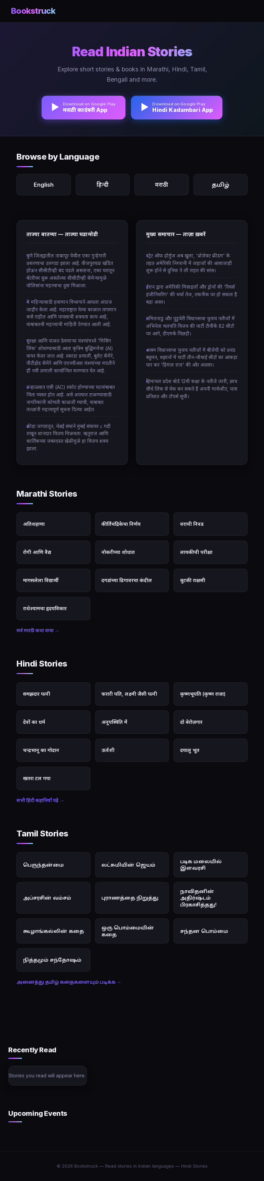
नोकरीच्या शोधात (118, 552)
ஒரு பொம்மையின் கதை (127, 931)
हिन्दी (103, 184)
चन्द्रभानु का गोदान (41, 750)
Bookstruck (33, 11)
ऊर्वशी (107, 750)
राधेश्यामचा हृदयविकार (45, 608)
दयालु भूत (189, 750)
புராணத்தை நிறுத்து (129, 898)
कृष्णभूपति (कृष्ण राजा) (203, 694)
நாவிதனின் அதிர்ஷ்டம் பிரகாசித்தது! (198, 897)
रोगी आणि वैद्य (37, 552)
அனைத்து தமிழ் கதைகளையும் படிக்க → (68, 982)
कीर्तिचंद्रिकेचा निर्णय (121, 524)
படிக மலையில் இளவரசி (201, 864)
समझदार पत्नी (36, 694)
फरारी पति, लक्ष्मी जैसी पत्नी (129, 694)
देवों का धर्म (34, 722)
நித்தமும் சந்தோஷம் (52, 960)
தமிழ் (220, 184)
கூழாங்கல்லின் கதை (53, 931)
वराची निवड (192, 524)
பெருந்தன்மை (43, 865)
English (44, 184)
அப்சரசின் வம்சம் (47, 898)
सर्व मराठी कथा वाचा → (37, 630)
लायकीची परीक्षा (196, 552)
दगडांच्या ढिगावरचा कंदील (126, 580)
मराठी (161, 184)
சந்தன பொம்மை (204, 931)
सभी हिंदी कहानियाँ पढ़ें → (40, 800)
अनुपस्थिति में (114, 722)
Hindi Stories (194, 1166)
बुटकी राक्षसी (192, 580)
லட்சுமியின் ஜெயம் (128, 865)
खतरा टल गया (37, 778)
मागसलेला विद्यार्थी (40, 580)
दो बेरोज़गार (191, 722)
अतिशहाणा (34, 524)
